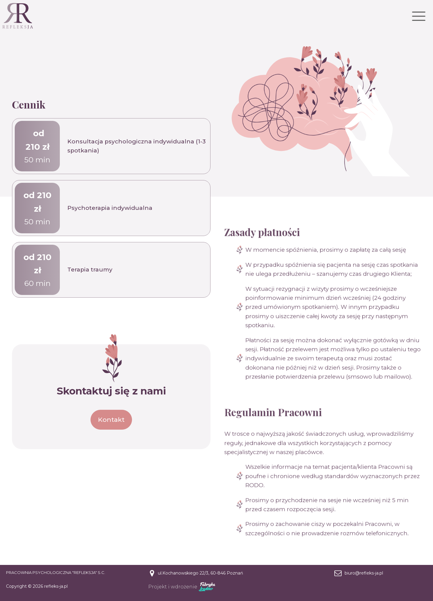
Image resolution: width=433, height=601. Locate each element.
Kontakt (111, 419)
